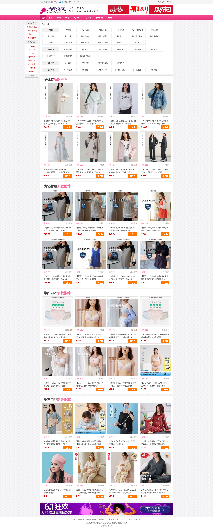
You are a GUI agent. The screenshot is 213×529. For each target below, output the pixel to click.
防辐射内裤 (68, 56)
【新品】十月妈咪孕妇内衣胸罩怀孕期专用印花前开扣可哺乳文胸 (57, 384)
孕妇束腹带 (85, 70)
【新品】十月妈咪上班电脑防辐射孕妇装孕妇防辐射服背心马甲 (154, 229)
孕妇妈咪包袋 (120, 70)
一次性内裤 (120, 63)
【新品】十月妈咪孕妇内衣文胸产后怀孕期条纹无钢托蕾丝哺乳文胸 (122, 335)
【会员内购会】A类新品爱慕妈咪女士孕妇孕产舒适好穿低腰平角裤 (154, 384)
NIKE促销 (31, 72)
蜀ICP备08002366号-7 (119, 523)
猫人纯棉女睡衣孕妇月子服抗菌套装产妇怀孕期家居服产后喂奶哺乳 (57, 442)
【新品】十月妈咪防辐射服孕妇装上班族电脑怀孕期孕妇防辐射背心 (154, 277)
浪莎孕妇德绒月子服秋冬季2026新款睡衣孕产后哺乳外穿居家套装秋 (154, 491)
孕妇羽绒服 (154, 36)
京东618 (32, 46)
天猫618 (31, 23)
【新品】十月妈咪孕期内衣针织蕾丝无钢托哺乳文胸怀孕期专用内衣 (89, 335)
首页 (43, 18)
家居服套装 (120, 30)
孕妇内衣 (100, 18)
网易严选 (31, 68)
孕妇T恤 (51, 36)
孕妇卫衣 (154, 30)
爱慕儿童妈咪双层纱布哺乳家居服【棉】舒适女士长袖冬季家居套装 (89, 442)
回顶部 (31, 76)
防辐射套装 (137, 50)
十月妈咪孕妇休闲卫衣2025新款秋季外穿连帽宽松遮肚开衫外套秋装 (122, 170)
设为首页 (120, 520)
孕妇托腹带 (137, 70)
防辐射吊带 (85, 50)
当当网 (31, 53)
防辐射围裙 (68, 50)
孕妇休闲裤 (102, 30)
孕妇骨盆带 (154, 70)
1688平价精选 (32, 31)
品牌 (67, 18)
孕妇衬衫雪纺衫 (137, 30)
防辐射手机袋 (85, 56)
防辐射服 (87, 18)
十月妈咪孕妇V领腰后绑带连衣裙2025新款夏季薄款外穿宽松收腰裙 (56, 170)
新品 (50, 18)
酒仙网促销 (32, 38)
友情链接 (102, 520)
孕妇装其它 (137, 43)
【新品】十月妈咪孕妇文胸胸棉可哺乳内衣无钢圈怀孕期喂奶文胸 (89, 384)
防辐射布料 (51, 56)
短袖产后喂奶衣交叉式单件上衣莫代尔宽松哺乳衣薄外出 (122, 442)
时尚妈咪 (81, 520)
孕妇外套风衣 (137, 36)
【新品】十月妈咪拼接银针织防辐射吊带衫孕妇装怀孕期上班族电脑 (57, 277)
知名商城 (31, 42)
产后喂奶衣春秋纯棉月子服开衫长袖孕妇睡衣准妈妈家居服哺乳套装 (154, 442)
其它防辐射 (102, 50)
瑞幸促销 (31, 61)
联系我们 (169, 2)
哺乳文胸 (68, 63)
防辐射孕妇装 (91, 520)
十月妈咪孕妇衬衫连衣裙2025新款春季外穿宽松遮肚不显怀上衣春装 (89, 170)
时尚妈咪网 (98, 523)
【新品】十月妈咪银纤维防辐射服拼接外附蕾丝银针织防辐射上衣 (89, 229)
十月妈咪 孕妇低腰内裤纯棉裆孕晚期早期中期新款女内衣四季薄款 (57, 335)
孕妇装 (76, 18)
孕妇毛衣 (120, 36)
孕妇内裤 (85, 63)
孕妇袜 (50, 43)
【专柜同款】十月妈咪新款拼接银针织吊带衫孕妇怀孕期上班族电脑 (57, 229)
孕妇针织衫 (102, 36)
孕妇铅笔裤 (68, 43)
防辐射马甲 (154, 50)
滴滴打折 (31, 34)
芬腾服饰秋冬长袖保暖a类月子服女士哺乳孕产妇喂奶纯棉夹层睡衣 (122, 491)
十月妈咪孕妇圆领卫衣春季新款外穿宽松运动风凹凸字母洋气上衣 (89, 122)
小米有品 (31, 64)
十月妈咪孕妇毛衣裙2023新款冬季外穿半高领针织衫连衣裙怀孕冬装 (57, 122)
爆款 (59, 18)
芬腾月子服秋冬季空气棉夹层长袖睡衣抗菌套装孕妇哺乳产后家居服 (89, 491)
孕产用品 (51, 70)
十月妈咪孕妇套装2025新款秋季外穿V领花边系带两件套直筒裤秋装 (154, 170)
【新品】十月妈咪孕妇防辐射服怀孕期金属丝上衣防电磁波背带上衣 (89, 277)
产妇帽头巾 (102, 70)
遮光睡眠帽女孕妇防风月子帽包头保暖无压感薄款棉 (57, 491)
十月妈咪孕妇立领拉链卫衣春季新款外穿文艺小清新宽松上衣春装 (122, 122)
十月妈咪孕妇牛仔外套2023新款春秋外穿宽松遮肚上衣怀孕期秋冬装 (154, 122)
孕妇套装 (68, 36)
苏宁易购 (31, 57)
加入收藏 (59, 2)
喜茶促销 (31, 50)
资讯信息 (161, 2)
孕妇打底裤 (85, 30)
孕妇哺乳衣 (68, 70)
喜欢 (45, 116)
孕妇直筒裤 (85, 36)
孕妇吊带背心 (103, 43)
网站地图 (111, 520)
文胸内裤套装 (103, 63)
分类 (110, 18)
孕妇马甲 (120, 43)
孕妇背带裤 (85, 43)
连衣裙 (68, 30)
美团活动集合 (32, 27)
